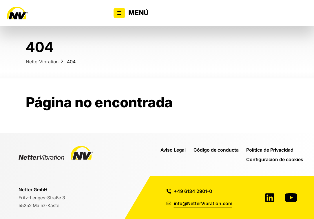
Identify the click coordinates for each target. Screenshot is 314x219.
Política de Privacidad (269, 149)
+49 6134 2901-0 (189, 191)
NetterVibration (42, 61)
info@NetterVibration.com (199, 203)
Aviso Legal (173, 149)
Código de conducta (216, 149)
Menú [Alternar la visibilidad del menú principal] (131, 13)
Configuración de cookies (274, 159)
